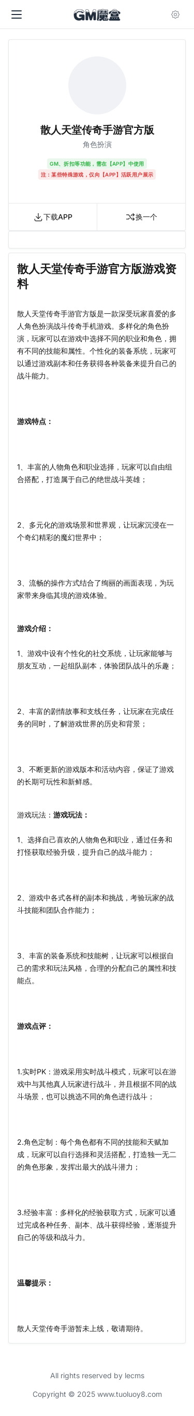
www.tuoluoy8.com (129, 1394)
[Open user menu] (177, 14)
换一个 (141, 217)
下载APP (52, 217)
